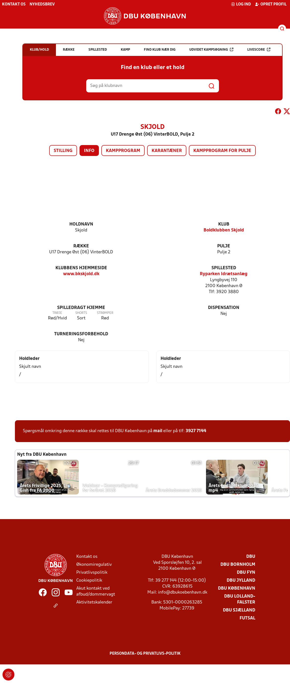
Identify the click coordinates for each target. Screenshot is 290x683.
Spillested (223, 268)
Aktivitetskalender (94, 602)
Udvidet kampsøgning (211, 49)
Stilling (63, 151)
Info (89, 151)
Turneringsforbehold (81, 334)
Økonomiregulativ (94, 565)
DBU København (236, 588)
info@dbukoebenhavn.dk (182, 592)
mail (157, 431)
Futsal (247, 618)
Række (81, 246)
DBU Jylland (241, 580)
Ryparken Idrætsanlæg (224, 274)
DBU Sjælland (239, 610)
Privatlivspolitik (91, 572)
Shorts (81, 313)
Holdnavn (81, 224)
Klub (223, 224)
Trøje (57, 313)
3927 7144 (196, 431)
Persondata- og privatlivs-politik (145, 653)
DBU (250, 557)
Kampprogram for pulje (222, 151)
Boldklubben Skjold (224, 230)
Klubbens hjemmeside (81, 268)
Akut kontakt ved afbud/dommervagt (95, 591)
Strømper (105, 313)
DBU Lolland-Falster (239, 599)
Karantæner (167, 151)
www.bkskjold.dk (81, 274)
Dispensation (223, 308)
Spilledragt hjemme (81, 308)
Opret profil (271, 4)
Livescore (258, 49)
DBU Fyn (246, 572)
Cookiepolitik (89, 580)
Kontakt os (14, 4)
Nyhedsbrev (42, 4)
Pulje (223, 246)
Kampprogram (123, 151)
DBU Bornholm (237, 565)
